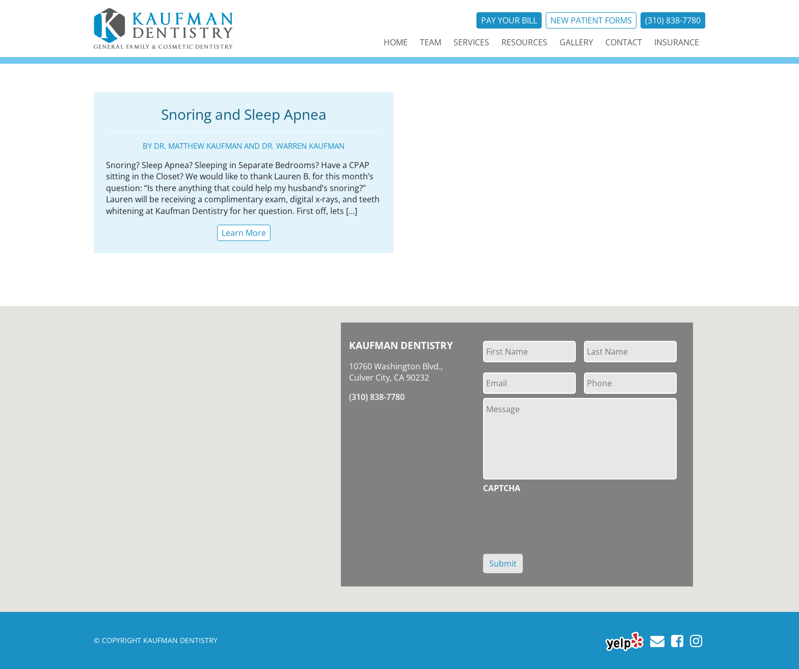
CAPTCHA (501, 488)
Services (471, 42)
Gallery (576, 42)
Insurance (676, 42)
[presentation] (560, 518)
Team (430, 42)
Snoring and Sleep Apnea (244, 114)
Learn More (244, 232)
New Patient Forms (591, 20)
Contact (623, 42)
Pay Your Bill (509, 20)
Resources (524, 42)
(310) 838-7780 (673, 20)
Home (396, 42)
